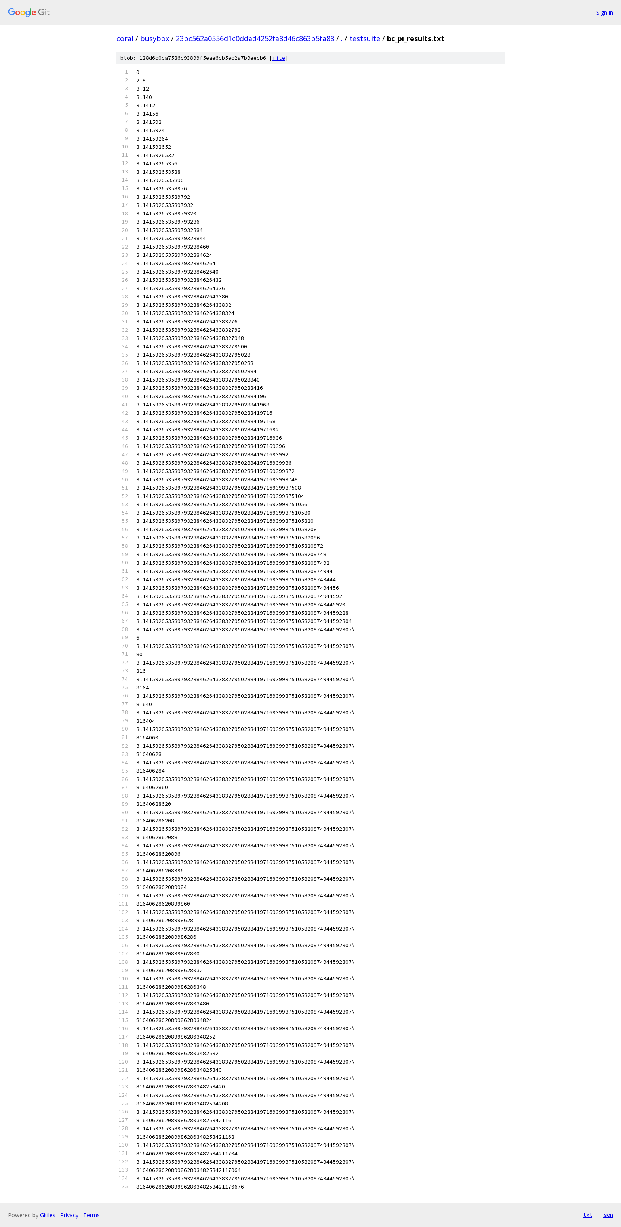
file (278, 58)
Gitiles (47, 1215)
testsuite (364, 38)
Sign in (604, 12)
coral (124, 38)
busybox (154, 38)
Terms (91, 1215)
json (606, 1214)
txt (587, 1214)
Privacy (69, 1215)
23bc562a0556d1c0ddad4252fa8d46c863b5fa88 (255, 38)
